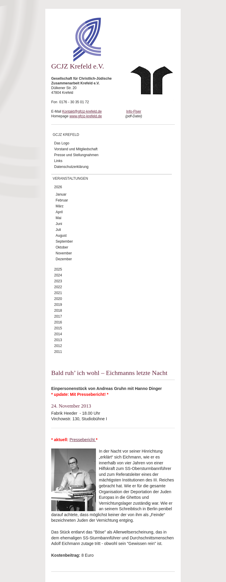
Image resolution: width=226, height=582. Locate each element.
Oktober (62, 247)
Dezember (64, 259)
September (64, 241)
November (64, 253)
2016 (58, 322)
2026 (58, 187)
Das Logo (61, 143)
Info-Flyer (133, 111)
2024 (58, 275)
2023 (58, 281)
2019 (58, 305)
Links (58, 161)
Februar (62, 200)
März (60, 206)
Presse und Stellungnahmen (76, 155)
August (61, 236)
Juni (59, 224)
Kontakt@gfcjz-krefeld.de (82, 111)
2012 (58, 346)
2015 (58, 328)
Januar (61, 194)
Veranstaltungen (70, 178)
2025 (58, 269)
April (59, 212)
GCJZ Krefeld (66, 135)
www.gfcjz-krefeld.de (85, 116)
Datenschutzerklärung (71, 167)
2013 (58, 340)
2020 (58, 299)
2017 (58, 316)
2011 (58, 352)
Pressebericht (82, 439)
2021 (58, 293)
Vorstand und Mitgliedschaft (75, 149)
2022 (58, 287)
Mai (58, 218)
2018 (58, 310)
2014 (58, 334)
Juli (58, 230)
